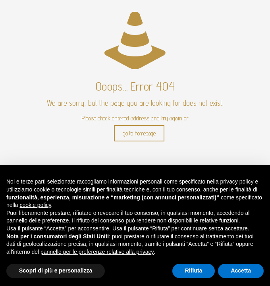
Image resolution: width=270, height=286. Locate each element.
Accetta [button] (241, 270)
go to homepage (139, 133)
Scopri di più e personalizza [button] (55, 270)
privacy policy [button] (237, 181)
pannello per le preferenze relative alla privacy (97, 252)
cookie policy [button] (35, 205)
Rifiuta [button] (193, 270)
